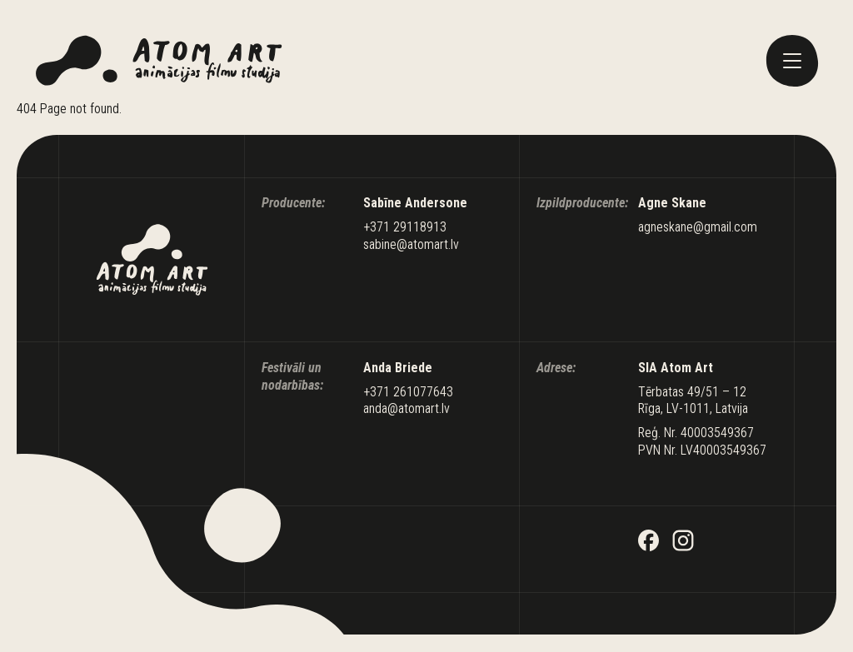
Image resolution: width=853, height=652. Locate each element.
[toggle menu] (792, 60)
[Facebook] (649, 542)
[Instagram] (683, 542)
